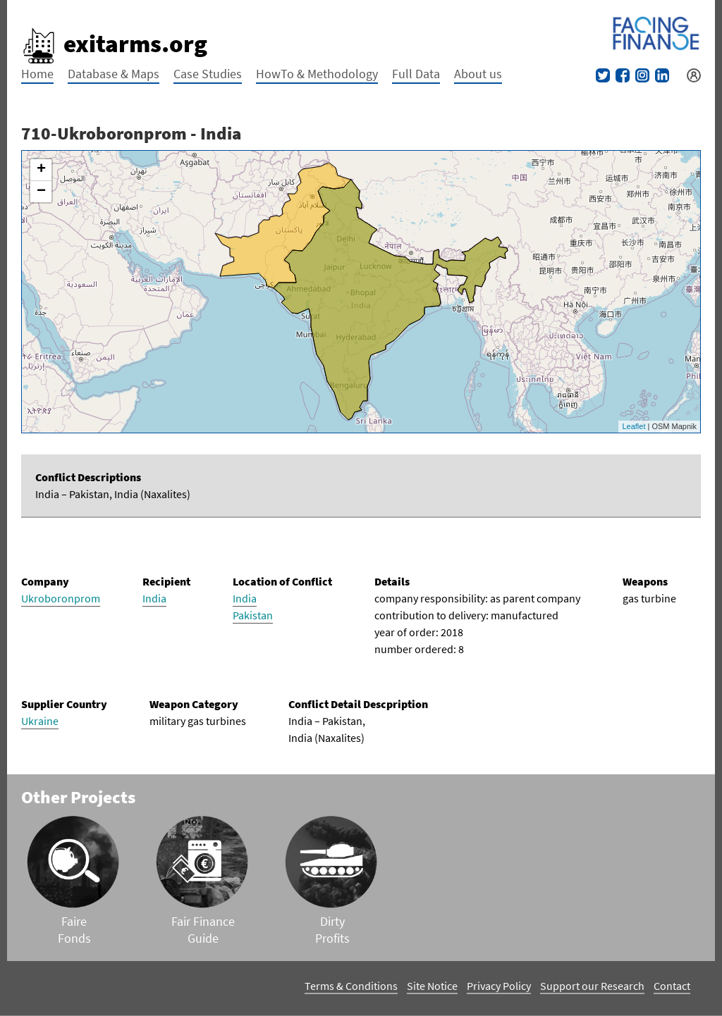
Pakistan (253, 615)
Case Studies (207, 74)
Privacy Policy (499, 986)
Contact (672, 986)
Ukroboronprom (60, 598)
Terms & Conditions (351, 986)
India (154, 598)
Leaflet (633, 426)
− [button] (41, 191)
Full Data (416, 74)
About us (478, 74)
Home (37, 74)
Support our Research (592, 986)
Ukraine (40, 721)
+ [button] (41, 169)
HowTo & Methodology (317, 74)
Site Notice (432, 986)
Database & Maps (113, 74)
